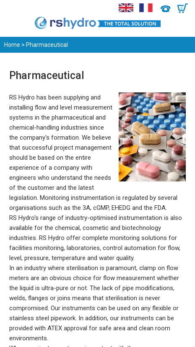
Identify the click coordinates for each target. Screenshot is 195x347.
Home (12, 44)
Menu (11, 8)
